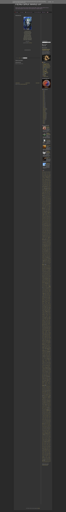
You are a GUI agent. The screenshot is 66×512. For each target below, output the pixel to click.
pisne (46, 324)
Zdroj (47, 449)
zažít (50, 448)
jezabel (50, 242)
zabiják (42, 444)
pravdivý (49, 340)
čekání (43, 193)
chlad (45, 233)
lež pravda (47, 272)
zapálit (42, 446)
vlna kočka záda (44, 431)
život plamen (49, 461)
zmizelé (43, 454)
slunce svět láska (48, 375)
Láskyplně (43, 270)
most (50, 287)
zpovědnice (43, 456)
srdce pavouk (44, 387)
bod (45, 185)
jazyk (48, 240)
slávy (42, 374)
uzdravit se (43, 419)
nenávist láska (43, 299)
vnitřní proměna (43, 433)
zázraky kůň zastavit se (46, 448)
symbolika (43, 397)
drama (50, 205)
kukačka (43, 261)
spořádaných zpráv (46, 384)
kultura (48, 261)
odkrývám (46, 309)
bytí (49, 189)
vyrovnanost (46, 438)
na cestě (45, 292)
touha (47, 409)
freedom (47, 218)
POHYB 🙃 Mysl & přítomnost (46, 64)
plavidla (48, 326)
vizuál (46, 429)
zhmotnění (45, 451)
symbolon (46, 397)
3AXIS (48, 171)
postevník (47, 335)
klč (49, 250)
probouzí (46, 342)
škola (43, 400)
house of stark (48, 227)
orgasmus (47, 314)
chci (46, 232)
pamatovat (48, 318)
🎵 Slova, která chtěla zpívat (37, 12)
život (42, 460)
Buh (43, 188)
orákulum (43, 314)
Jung (46, 244)
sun (42, 394)
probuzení (49, 342)
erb (50, 213)
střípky (42, 392)
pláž (50, 326)
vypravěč (43, 438)
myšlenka (47, 291)
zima (47, 451)
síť (46, 372)
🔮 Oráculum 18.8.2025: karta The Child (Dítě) (48, 152)
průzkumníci (48, 345)
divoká (50, 200)
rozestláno (46, 359)
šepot (42, 399)
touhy (49, 409)
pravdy (42, 341)
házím (47, 223)
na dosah (48, 292)
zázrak (43, 448)
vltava (49, 431)
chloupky (49, 233)
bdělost (45, 181)
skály (47, 372)
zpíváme (47, 455)
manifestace (46, 277)
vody (49, 434)
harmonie (45, 223)
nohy (47, 304)
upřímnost (45, 417)
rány (45, 353)
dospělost (43, 203)
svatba (46, 394)
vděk (50, 421)
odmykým (49, 309)
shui (47, 370)
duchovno (45, 207)
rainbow (43, 352)
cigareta (47, 191)
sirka (43, 372)
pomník (45, 333)
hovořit (42, 228)
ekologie (46, 211)
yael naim (45, 443)
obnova (45, 306)
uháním (50, 414)
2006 (43, 122)
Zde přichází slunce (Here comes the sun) (48, 127)
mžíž (43, 292)
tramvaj (45, 410)
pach (42, 318)
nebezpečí (49, 297)
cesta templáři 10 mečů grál (46, 190)
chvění (47, 234)
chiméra (43, 233)
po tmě (43, 328)
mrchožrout (45, 289)
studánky (47, 392)
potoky (47, 336)
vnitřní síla (47, 433)
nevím (49, 301)
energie (48, 212)
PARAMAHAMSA (43, 320)
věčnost (47, 422)
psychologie (43, 350)
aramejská (43, 176)
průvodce (45, 345)
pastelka (43, 321)
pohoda (49, 331)
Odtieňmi (44, 311)
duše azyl (46, 208)
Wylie (42, 443)
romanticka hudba (45, 358)
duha (47, 206)
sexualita (43, 370)
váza (46, 421)
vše (44, 436)
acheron (45, 173)
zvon (49, 458)
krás (45, 257)
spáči (49, 380)
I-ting (48, 235)
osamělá (50, 314)
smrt (48, 376)
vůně (49, 436)
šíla (46, 399)
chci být (48, 232)
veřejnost (49, 424)
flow (49, 217)
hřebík (43, 230)
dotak (47, 203)
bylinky (46, 189)
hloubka (45, 225)
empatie (45, 212)
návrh (44, 296)
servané (43, 369)
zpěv (43, 455)
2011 (43, 105)
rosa (48, 358)
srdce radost (48, 385)
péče (46, 321)
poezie (46, 330)
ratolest (49, 353)
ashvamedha (48, 178)
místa (49, 284)
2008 (43, 120)
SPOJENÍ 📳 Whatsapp (45, 72)
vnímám (43, 432)
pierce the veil (43, 323)
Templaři (46, 405)
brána (49, 186)
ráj (45, 352)
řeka (50, 363)
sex (50, 369)
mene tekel (49, 279)
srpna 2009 (44, 112)
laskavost (43, 269)
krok (48, 259)
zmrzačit (45, 454)
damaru (49, 195)
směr (42, 376)
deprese (49, 198)
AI (47, 173)
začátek (47, 444)
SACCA (46, 364)
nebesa (46, 297)
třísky (42, 412)
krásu (49, 257)
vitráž (42, 429)
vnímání (45, 432)
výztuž (47, 439)
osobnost (46, 316)
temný (43, 405)
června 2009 (44, 114)
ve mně (43, 422)
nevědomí (43, 301)
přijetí (50, 347)
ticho (47, 407)
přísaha (48, 348)
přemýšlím (43, 347)
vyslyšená (49, 438)
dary (50, 196)
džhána (45, 210)
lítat (45, 274)
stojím (45, 390)
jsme (44, 244)
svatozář (49, 394)
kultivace (46, 261)
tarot (44, 402)
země (42, 450)
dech (43, 197)
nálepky (45, 294)
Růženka (43, 363)
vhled (43, 427)
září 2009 (44, 111)
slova (49, 374)
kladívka (47, 249)
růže (49, 362)
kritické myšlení (45, 259)
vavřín (44, 421)
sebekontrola (43, 367)
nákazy (43, 294)
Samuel (49, 365)
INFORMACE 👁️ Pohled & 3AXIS (46, 66)
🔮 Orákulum (44, 12)
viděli (47, 427)
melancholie (46, 279)
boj (49, 185)
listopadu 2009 (44, 109)
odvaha (46, 311)
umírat (42, 416)
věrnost (45, 424)
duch (49, 206)
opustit (43, 313)
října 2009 (44, 110)
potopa (49, 336)
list (42, 274)
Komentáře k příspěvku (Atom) (23, 84)
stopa (47, 390)
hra (44, 228)
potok (45, 336)
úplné (43, 417)
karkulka (47, 247)
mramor (43, 289)
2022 (43, 94)
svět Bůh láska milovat (46, 395)
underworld (47, 416)
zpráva (46, 456)
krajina (43, 256)
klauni (44, 250)
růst (47, 362)
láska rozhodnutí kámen (46, 267)
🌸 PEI (48, 12)
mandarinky (43, 277)
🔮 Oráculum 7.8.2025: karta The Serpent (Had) (48, 134)
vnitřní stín (50, 433)
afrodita (43, 173)
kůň (49, 261)
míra (46, 284)
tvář (49, 412)
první (50, 345)
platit (46, 326)
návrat (42, 296)
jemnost (43, 242)
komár (49, 252)
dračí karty (46, 205)
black (45, 183)
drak (48, 205)
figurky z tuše (45, 217)
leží (49, 272)
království (43, 257)
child (50, 232)
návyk (46, 296)
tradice (42, 410)
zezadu (42, 451)
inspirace (49, 237)
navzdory (49, 296)
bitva (43, 183)
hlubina (47, 225)
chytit (46, 235)
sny (42, 379)
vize (44, 429)
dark (45, 196)
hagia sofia (47, 222)
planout (42, 326)
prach (42, 340)
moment (46, 287)
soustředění (45, 380)
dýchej (42, 210)
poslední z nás (43, 335)
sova (47, 380)
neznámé (43, 303)
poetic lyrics (44, 330)
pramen (45, 340)
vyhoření (45, 437)
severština (48, 369)
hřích (45, 230)
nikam (46, 303)
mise (47, 284)
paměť (50, 318)
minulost (43, 284)
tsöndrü (46, 412)
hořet (42, 227)
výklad (47, 437)
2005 (43, 123)
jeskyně (46, 242)
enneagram (46, 213)
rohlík (44, 357)
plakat (44, 325)
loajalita (47, 274)
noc (50, 303)
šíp (47, 399)
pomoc (47, 333)
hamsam (43, 223)
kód (45, 252)
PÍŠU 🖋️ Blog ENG (45, 69)
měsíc (47, 280)
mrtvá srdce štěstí (49, 289)
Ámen (47, 174)
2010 (43, 106)
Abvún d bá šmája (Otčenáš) (48, 146)
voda (43, 434)
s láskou (43, 364)
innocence (44, 237)
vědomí (43, 423)
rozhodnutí (49, 360)
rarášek (47, 353)
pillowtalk (49, 323)
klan (42, 250)
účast (45, 414)
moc (44, 286)
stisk (43, 390)
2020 (43, 96)
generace (50, 220)
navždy (42, 297)
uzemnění (46, 419)
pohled (46, 331)
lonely (42, 275)
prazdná (47, 341)
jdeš (50, 240)
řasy (48, 363)
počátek (47, 328)
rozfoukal (49, 359)
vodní (45, 434)
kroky (50, 259)
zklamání (50, 451)
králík (45, 256)
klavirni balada (47, 250)
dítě (48, 200)
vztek (49, 441)
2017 (43, 99)
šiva (50, 399)
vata (42, 421)
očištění (45, 308)
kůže (48, 262)
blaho (49, 183)
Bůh (45, 188)
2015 (43, 101)
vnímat (47, 432)
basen (43, 180)
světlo (50, 395)
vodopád (47, 434)
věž (50, 426)
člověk (43, 195)
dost (45, 203)
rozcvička (43, 359)
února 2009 (44, 118)
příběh (48, 347)
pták (50, 350)
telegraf (43, 404)
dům (47, 207)
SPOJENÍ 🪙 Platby (45, 71)
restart (42, 355)
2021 (43, 95)
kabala (50, 244)
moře (48, 287)
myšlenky (50, 291)
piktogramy (47, 323)
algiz (49, 173)
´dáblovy (43, 171)
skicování (50, 372)
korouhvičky (44, 254)
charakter (45, 232)
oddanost (47, 308)
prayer (44, 341)
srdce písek (47, 387)
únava (44, 416)
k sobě (48, 244)
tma (47, 408)
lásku (47, 269)
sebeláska (46, 367)
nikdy (48, 303)
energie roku (43, 213)
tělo (45, 404)
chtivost (43, 234)
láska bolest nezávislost (47, 265)
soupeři (42, 380)
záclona (45, 444)
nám (50, 294)
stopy (49, 390)
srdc (49, 384)
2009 (43, 107)
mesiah (42, 280)
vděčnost (48, 421)
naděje (43, 293)
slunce (45, 375)
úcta (44, 414)
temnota (50, 404)
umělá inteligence (47, 415)
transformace (48, 410)
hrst (50, 229)
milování (43, 282)
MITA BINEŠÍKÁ (45, 285)
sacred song (49, 364)
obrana (47, 306)
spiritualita (43, 381)
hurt (49, 230)
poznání (50, 338)
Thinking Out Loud (44, 407)
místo (42, 285)
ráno (47, 352)
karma (49, 247)
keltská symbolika (44, 249)
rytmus (46, 363)
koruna (46, 254)
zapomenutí (45, 446)
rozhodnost (46, 360)
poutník (43, 338)
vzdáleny (50, 439)
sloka (46, 374)
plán (49, 325)
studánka (45, 392)
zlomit (45, 453)
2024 (43, 92)
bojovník (43, 186)
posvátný (43, 336)
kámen (47, 245)
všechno (47, 436)
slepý (44, 374)
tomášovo (45, 409)
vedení (49, 422)
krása (47, 257)
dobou (46, 201)
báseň (47, 180)
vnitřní (49, 432)
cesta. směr (45, 191)
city (50, 191)
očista (42, 308)
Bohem (47, 185)
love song (49, 275)
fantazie (47, 215)
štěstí (47, 400)
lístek (44, 274)
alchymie (43, 174)
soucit (47, 379)
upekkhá (50, 416)
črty (45, 195)
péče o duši (49, 321)
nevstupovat (49, 302)
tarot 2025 (50, 402)
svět (42, 395)
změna (49, 453)
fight (43, 217)
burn (44, 189)
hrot (48, 229)
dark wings (48, 196)
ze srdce (49, 449)
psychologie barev (47, 350)
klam (49, 249)
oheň (49, 311)
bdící (47, 181)
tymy (42, 414)
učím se (47, 414)
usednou (50, 417)
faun (49, 215)
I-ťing (50, 235)
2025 (43, 91)
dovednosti (43, 205)
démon (44, 198)
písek (42, 324)
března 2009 (44, 117)
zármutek (48, 446)
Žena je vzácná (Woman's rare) (48, 163)
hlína (43, 225)
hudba (47, 230)
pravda (47, 340)
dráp (43, 206)
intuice (43, 239)
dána (42, 196)
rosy (50, 358)
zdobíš (43, 449)
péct (44, 321)
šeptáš (44, 399)
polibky (43, 333)
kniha (44, 251)
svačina (44, 394)
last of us (46, 270)
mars (50, 277)
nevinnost (45, 302)
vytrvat (45, 439)
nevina (42, 302)
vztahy (47, 441)
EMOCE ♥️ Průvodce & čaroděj (46, 65)
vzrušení (43, 441)
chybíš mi (45, 235)
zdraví (45, 449)
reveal (44, 355)
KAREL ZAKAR (43, 247)
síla (46, 371)
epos (48, 213)
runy (45, 362)
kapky (45, 246)
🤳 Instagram (44, 75)
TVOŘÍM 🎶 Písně (45, 70)
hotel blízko (45, 227)
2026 (43, 90)
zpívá (45, 455)
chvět (49, 234)
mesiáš (45, 280)
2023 (43, 93)
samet (45, 365)
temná (47, 404)
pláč (42, 325)
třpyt (44, 412)
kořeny (49, 254)
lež (45, 272)
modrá (43, 287)
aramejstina (46, 176)
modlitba (50, 286)
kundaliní (43, 262)
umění (50, 415)
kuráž (45, 262)
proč (42, 343)
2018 (43, 98)
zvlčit (47, 458)
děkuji (42, 198)
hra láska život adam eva (47, 228)
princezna (44, 342)
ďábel (47, 195)
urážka (47, 417)
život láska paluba (45, 461)
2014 (43, 102)
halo (49, 222)
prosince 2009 (44, 108)
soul (49, 379)
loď (49, 274)
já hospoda (48, 239)
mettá (49, 280)
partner (47, 320)
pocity (45, 328)
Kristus (42, 259)
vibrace (45, 427)
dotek (49, 203)
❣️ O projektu (16, 12)
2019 (43, 97)
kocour (50, 251)
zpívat (49, 455)
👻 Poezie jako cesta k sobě (28, 12)
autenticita (46, 179)
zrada (49, 456)
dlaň (43, 201)
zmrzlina (47, 454)
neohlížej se (47, 299)
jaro (46, 240)
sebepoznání (49, 367)
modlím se (47, 286)
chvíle (42, 235)
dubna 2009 (44, 116)
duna (49, 207)
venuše (42, 424)
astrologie (43, 179)
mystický (43, 291)
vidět (49, 427)
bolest (45, 186)
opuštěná (46, 313)
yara (49, 443)
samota (47, 365)
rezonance (47, 355)
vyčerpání (43, 437)
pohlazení (43, 331)
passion (49, 320)
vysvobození (43, 439)
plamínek (47, 325)
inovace (46, 237)
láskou (45, 269)
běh (49, 181)
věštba (48, 426)
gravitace (43, 222)
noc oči (43, 304)
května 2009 (44, 115)
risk (50, 355)
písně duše (49, 324)
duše (42, 208)
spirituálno (46, 382)
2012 (43, 104)
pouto (45, 338)
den (46, 198)
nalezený (48, 294)
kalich (44, 245)
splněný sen (49, 382)
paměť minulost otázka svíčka (46, 319)
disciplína (46, 200)
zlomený (43, 453)
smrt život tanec (46, 377)
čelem (45, 193)
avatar (49, 179)
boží (47, 186)
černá (46, 193)
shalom (46, 370)
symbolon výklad (49, 397)
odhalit (44, 309)
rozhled (42, 360)
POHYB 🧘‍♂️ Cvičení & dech (46, 63)
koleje (47, 252)
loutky (46, 275)
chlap (47, 233)
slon (47, 374)
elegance (49, 211)
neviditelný (46, 301)
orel (45, 314)
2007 (43, 121)
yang (47, 443)
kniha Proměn (47, 251)
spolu (42, 384)
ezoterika (43, 215)
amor (49, 174)
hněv (49, 225)
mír (44, 284)
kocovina (43, 252)
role (47, 357)
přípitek (43, 348)
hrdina (42, 229)
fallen (45, 215)
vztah (45, 441)
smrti (49, 377)
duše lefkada (49, 208)
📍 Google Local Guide (45, 76)
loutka (44, 275)
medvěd (43, 279)
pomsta (50, 333)
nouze (49, 304)
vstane (42, 436)
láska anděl (48, 264)
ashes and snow (44, 178)
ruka (43, 362)
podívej (49, 328)
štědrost (45, 400)
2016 (43, 100)
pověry (47, 338)
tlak (49, 407)
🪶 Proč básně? (22, 12)
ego (48, 210)
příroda (45, 348)
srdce (43, 385)
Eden (46, 210)
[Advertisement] (46, 27)
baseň (45, 180)
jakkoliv (45, 240)
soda (44, 379)
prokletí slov (48, 343)
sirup (44, 372)
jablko (50, 239)
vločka (47, 431)
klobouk (43, 251)
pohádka (49, 330)
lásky (49, 269)
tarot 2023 (47, 402)
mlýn (42, 286)
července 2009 (44, 113)
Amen (45, 174)
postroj (49, 335)
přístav (50, 348)
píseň (44, 324)
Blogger (39, 508)
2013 (43, 103)
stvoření (48, 393)
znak (49, 454)
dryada (45, 206)
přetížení (46, 347)
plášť (44, 326)
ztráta (44, 458)
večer (45, 422)
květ (50, 262)
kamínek (49, 245)
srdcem (44, 388)
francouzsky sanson (44, 218)
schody (49, 370)
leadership (49, 270)
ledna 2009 (44, 119)
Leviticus (43, 272)
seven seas (45, 369)
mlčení (49, 285)
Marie (48, 277)
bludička (43, 185)
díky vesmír (44, 200)
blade (47, 183)
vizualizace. (49, 429)
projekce (45, 343)
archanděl (49, 176)
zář (49, 446)
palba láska (45, 318)
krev (48, 258)
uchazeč (43, 415)
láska (43, 264)
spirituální (46, 381)
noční (45, 304)
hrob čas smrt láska (46, 229)
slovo (42, 375)
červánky (49, 193)
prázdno (49, 341)
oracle (49, 313)
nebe (44, 297)
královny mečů (48, 256)
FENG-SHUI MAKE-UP (28, 4)
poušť (50, 337)
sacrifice (43, 365)
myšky (45, 291)
